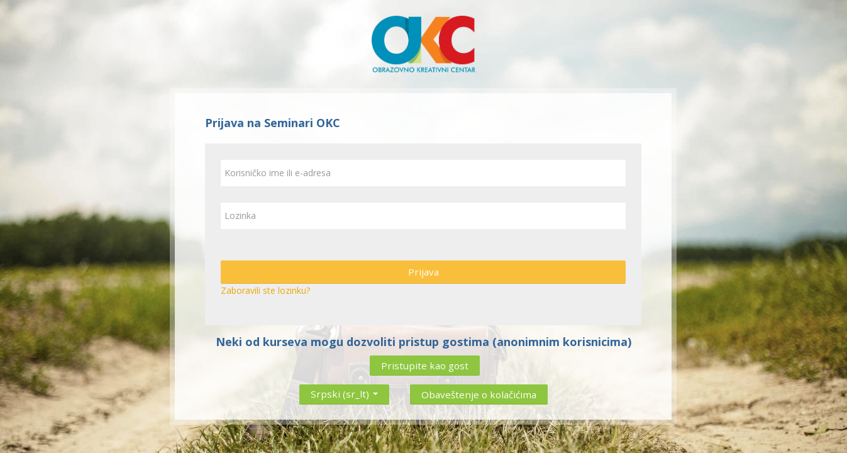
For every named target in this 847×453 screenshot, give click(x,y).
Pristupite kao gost (424, 365)
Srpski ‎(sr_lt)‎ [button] (344, 391)
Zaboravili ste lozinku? (265, 290)
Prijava (423, 272)
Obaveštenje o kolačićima (478, 394)
